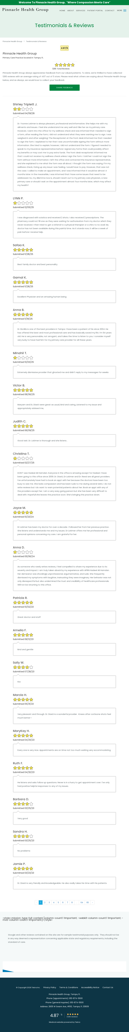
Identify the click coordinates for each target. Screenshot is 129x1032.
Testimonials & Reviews (36, 41)
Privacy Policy (49, 987)
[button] (124, 10)
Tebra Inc (36, 987)
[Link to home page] (25, 9)
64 (82, 902)
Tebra (77, 1022)
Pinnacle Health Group (12, 41)
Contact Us (108, 987)
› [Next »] (92, 902)
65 (87, 902)
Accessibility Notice (90, 987)
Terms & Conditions (68, 987)
